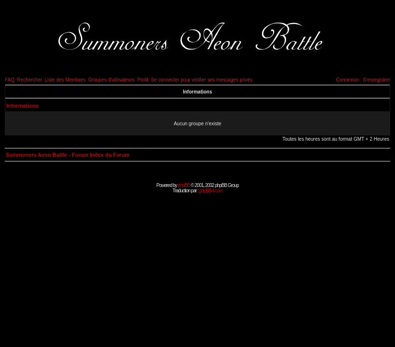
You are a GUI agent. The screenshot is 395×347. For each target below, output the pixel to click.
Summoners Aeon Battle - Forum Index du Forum (68, 155)
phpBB (184, 185)
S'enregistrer (376, 79)
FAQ (9, 79)
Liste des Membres (65, 79)
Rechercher (29, 79)
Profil (142, 79)
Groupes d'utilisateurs (111, 79)
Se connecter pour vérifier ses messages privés (201, 79)
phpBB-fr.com (211, 190)
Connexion (347, 79)
